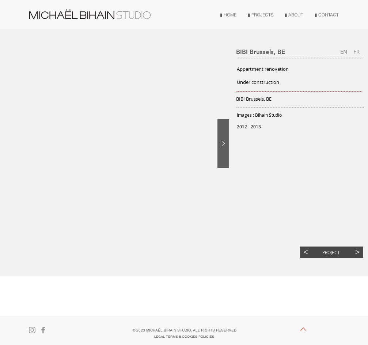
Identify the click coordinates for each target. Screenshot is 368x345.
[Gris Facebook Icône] (43, 330)
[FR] (356, 51)
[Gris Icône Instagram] (32, 330)
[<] (305, 252)
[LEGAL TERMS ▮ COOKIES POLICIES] (184, 336)
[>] (357, 252)
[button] (343, 51)
